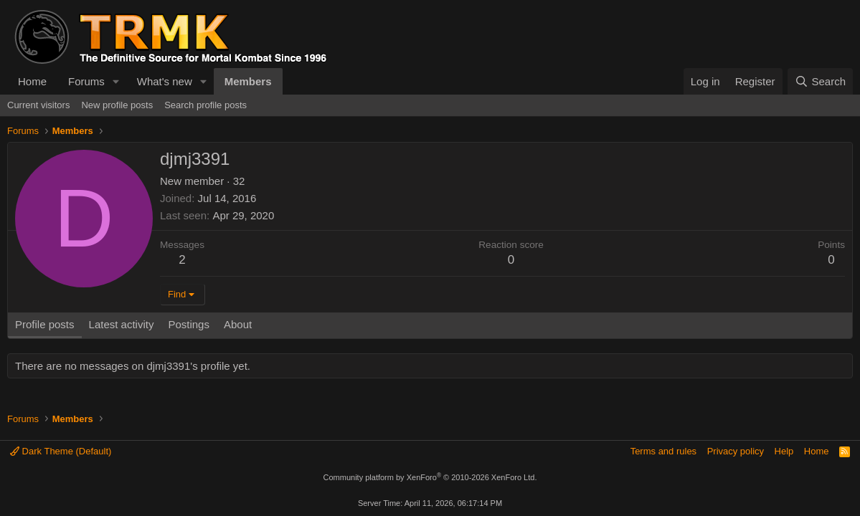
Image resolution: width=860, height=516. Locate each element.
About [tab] (238, 324)
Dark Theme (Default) (60, 451)
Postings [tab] (188, 324)
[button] (116, 81)
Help (784, 451)
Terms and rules (663, 451)
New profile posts (117, 105)
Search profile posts (205, 105)
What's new (164, 81)
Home (32, 81)
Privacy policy (735, 451)
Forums (86, 81)
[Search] (820, 81)
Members (248, 81)
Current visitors (38, 105)
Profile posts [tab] (45, 324)
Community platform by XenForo (430, 477)
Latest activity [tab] (121, 324)
